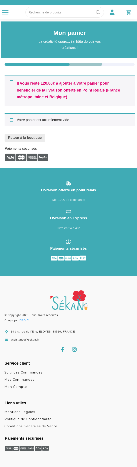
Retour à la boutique (25, 137)
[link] (112, 12)
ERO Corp (26, 320)
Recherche (98, 12)
